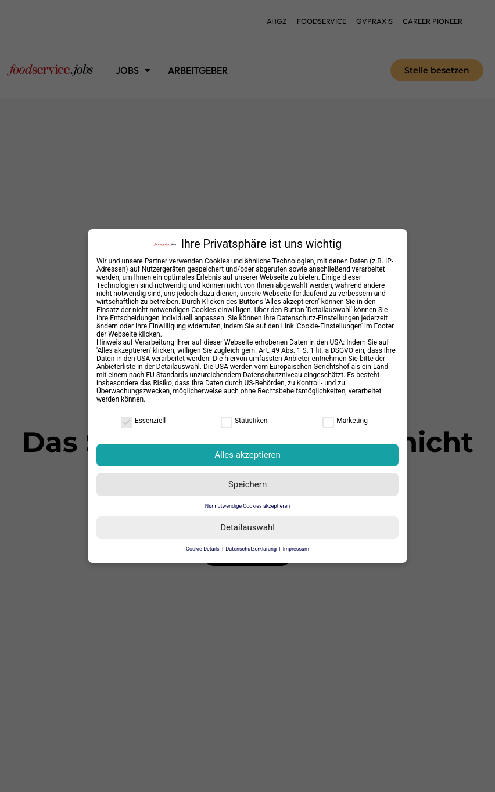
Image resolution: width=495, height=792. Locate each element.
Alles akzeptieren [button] (247, 455)
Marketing (345, 421)
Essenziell (143, 421)
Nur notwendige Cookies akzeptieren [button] (247, 506)
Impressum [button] (296, 549)
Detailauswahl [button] (247, 527)
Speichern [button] (247, 484)
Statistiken (244, 421)
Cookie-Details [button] (203, 549)
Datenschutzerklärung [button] (251, 549)
